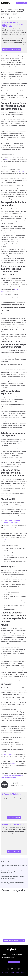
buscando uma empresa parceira (10, 539)
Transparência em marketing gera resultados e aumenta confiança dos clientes (12, 12)
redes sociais (20, 171)
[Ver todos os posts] (26, 862)
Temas (5, 954)
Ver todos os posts (22, 862)
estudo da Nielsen (8, 754)
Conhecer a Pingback (8, 957)
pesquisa (12, 763)
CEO (6, 159)
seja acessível (7, 601)
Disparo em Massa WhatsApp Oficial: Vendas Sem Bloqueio (12, 877)
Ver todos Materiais (16, 954)
